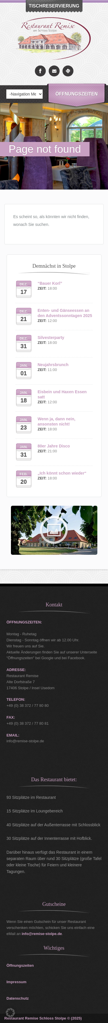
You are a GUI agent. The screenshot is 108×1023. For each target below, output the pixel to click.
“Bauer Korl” (50, 283)
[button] (10, 1012)
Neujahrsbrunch (53, 364)
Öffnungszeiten (77, 93)
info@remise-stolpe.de (42, 934)
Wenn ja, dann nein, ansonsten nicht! (56, 421)
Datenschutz (18, 998)
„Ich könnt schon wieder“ (62, 473)
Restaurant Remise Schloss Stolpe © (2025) (43, 1018)
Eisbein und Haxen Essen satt (62, 394)
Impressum (16, 982)
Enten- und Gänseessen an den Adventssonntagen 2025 (65, 313)
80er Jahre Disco (54, 446)
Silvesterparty (51, 337)
